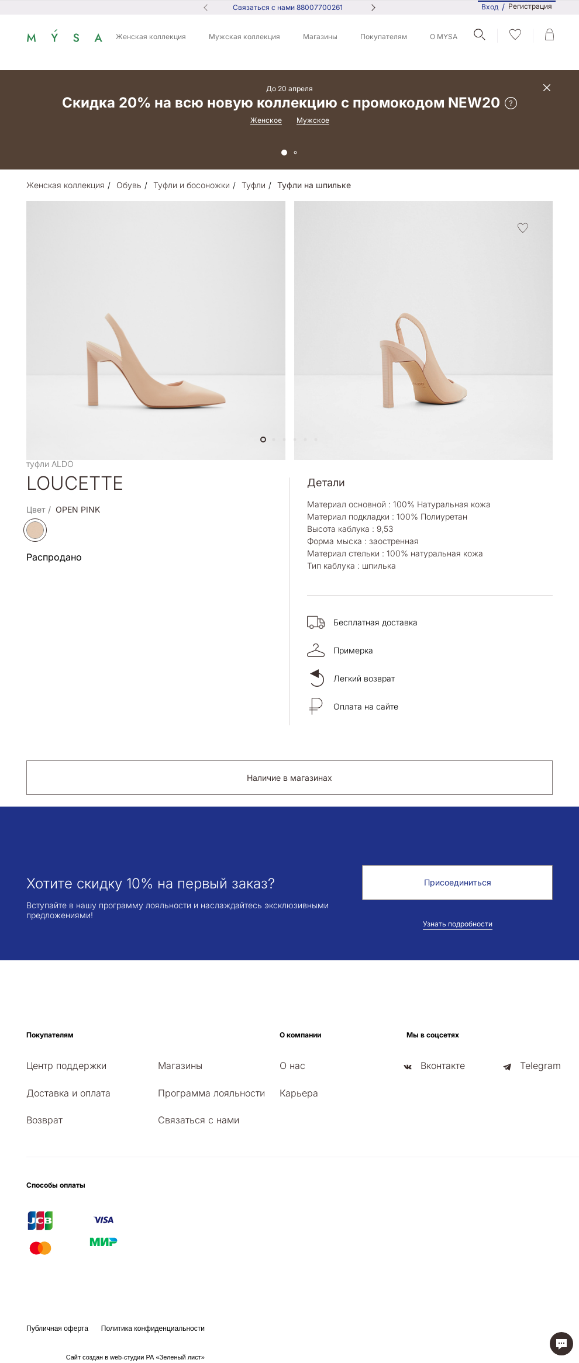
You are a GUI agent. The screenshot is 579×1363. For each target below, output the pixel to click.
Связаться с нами (198, 1120)
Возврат (44, 1120)
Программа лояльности (211, 1093)
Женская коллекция (151, 36)
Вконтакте (443, 1065)
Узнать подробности (457, 923)
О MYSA (443, 36)
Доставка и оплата (68, 1093)
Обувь (129, 185)
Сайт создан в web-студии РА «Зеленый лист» (135, 1357)
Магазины (320, 36)
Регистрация (530, 6)
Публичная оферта (57, 1328)
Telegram (540, 1065)
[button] (263, 439)
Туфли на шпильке (314, 185)
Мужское (313, 120)
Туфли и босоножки (191, 185)
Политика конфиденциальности (153, 1328)
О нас (292, 1065)
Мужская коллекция (244, 36)
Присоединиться (457, 882)
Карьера (299, 1093)
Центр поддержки (66, 1065)
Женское (266, 120)
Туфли (254, 185)
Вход (489, 6)
